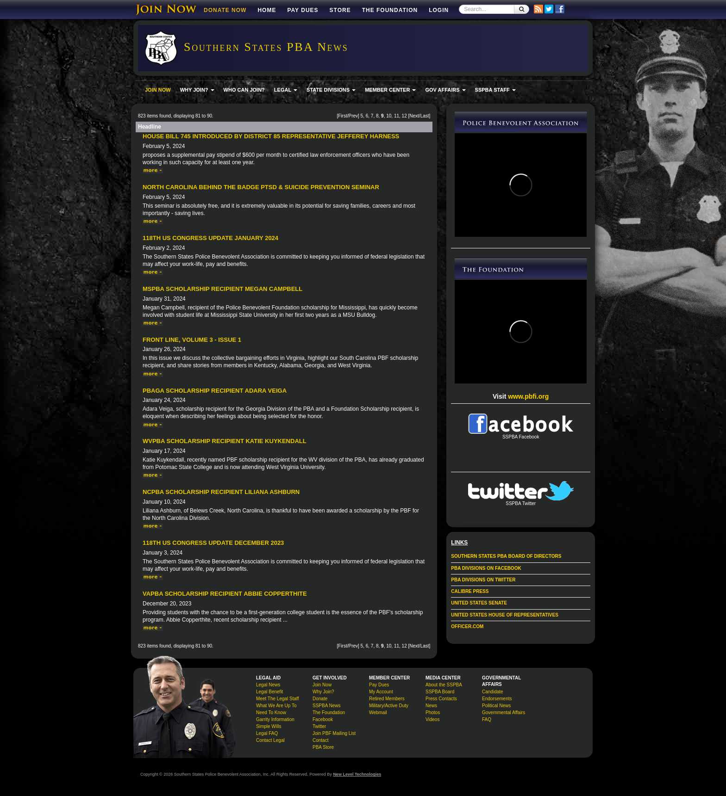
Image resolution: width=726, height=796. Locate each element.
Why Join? (323, 691)
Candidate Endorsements (497, 695)
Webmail (378, 712)
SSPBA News (327, 705)
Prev (353, 115)
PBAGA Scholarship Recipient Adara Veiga (215, 390)
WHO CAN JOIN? (244, 90)
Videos (432, 719)
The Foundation (390, 10)
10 (388, 115)
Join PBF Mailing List (334, 733)
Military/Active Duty (388, 705)
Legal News (268, 684)
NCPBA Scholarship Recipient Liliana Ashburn (221, 491)
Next (414, 115)
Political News (496, 705)
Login (439, 10)
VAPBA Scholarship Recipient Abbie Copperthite (225, 593)
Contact (320, 740)
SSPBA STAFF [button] (495, 90)
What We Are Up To (276, 705)
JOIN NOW (158, 90)
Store (340, 10)
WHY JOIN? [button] (197, 90)
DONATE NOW (225, 10)
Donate (320, 698)
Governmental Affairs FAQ (503, 716)
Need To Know (271, 712)
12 (404, 115)
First (342, 115)
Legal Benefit (269, 691)
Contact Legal (270, 740)
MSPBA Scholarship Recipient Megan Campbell (222, 288)
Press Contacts (441, 698)
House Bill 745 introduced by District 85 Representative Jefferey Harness (271, 136)
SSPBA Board (440, 691)
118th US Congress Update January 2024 (210, 237)
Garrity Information (275, 719)
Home (266, 10)
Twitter (319, 726)
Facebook (323, 719)
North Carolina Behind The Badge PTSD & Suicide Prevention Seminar (261, 187)
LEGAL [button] (285, 90)
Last (424, 115)
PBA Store (323, 747)
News (431, 705)
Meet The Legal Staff (277, 698)
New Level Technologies (357, 774)
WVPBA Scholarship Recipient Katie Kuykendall (225, 441)
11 (396, 115)
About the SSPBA (444, 684)
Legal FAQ (267, 733)
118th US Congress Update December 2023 (213, 542)
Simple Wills (268, 726)
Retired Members (387, 698)
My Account (381, 691)
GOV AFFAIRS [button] (445, 90)
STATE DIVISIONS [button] (331, 90)
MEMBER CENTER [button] (390, 90)
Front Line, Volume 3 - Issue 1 (192, 339)
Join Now (322, 684)
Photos (433, 712)
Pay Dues (302, 10)
